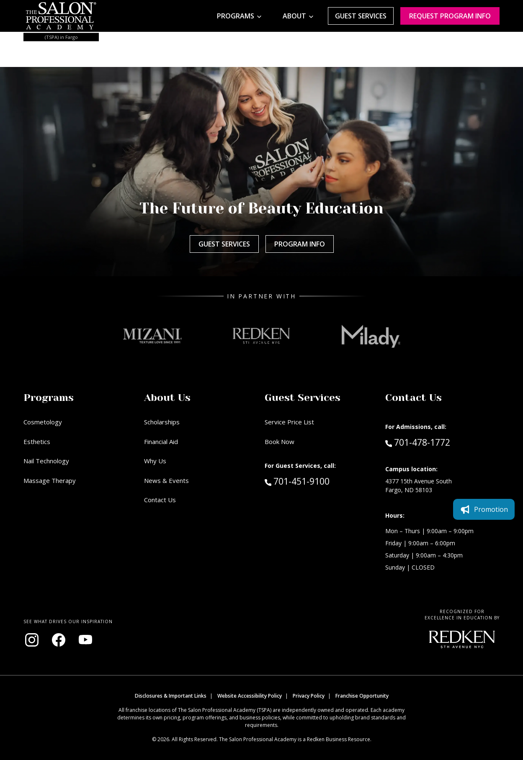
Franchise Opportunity (362, 695)
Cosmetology (42, 422)
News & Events (166, 480)
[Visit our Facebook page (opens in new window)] (58, 640)
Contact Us (160, 500)
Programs (235, 16)
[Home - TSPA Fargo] (61, 16)
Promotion (484, 509)
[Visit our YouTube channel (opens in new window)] (85, 640)
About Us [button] (167, 397)
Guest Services (360, 16)
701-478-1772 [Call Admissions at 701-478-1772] (417, 442)
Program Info (299, 244)
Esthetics (36, 441)
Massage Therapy (49, 480)
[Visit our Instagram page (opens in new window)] (31, 640)
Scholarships (162, 422)
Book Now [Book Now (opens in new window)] (279, 441)
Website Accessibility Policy (249, 695)
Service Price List (289, 422)
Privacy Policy (309, 695)
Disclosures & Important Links (170, 695)
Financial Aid (161, 441)
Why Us (155, 461)
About (294, 16)
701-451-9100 (315, 481)
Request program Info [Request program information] (450, 16)
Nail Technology (46, 461)
